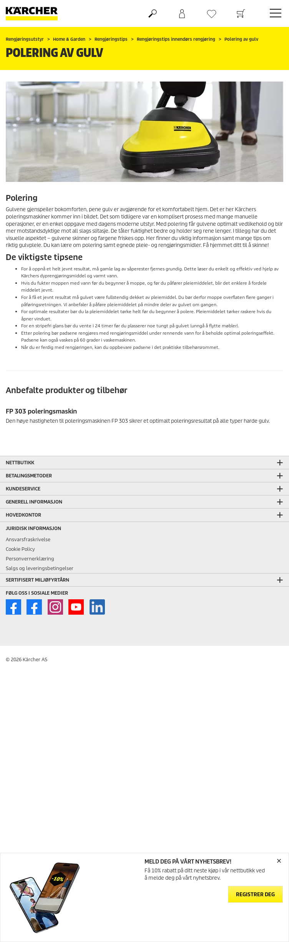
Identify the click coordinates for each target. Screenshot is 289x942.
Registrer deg (255, 894)
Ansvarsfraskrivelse (28, 539)
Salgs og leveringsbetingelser (39, 568)
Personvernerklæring (30, 559)
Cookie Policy (20, 549)
